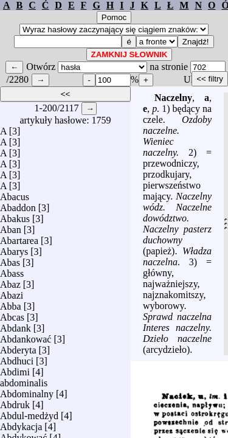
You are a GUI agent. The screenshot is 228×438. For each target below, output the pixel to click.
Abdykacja (21, 424)
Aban (10, 226)
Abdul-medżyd (29, 413)
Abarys (14, 248)
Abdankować (25, 336)
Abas (10, 259)
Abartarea (19, 237)
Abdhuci (16, 358)
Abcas (12, 314)
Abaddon (18, 205)
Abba (10, 303)
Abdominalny (27, 391)
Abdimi (15, 369)
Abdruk (15, 402)
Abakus (15, 215)
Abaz (10, 281)
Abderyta (18, 347)
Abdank (15, 325)
